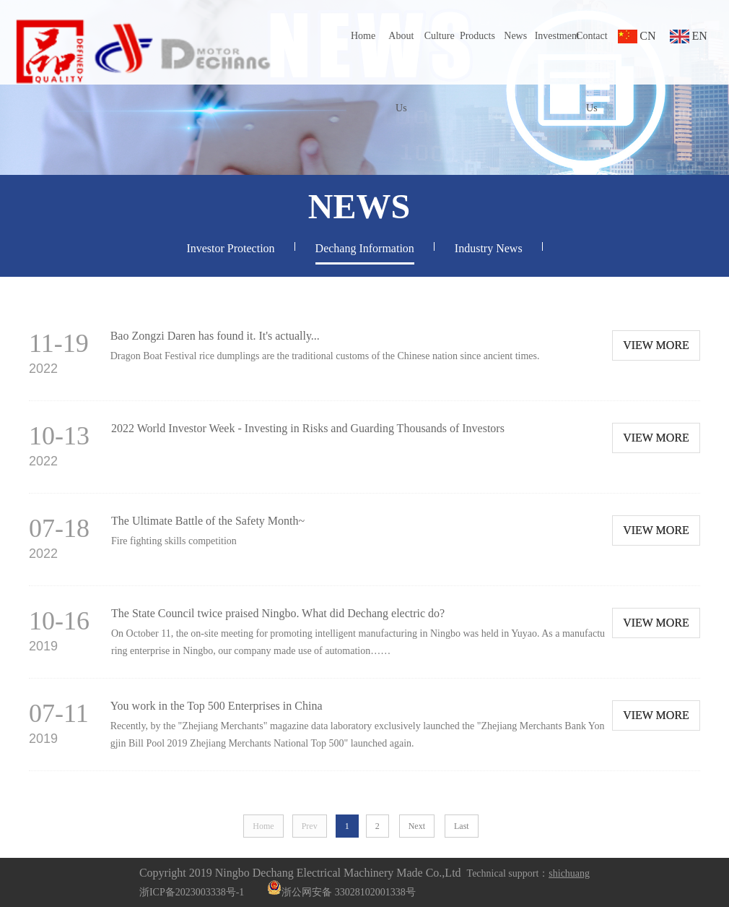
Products (477, 35)
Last (461, 826)
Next (417, 826)
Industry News (489, 248)
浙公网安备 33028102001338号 (341, 892)
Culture (439, 35)
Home (363, 35)
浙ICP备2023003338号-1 (191, 892)
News (515, 35)
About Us (401, 71)
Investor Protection (230, 248)
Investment (554, 35)
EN (699, 36)
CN (647, 36)
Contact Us (592, 71)
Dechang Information (364, 248)
